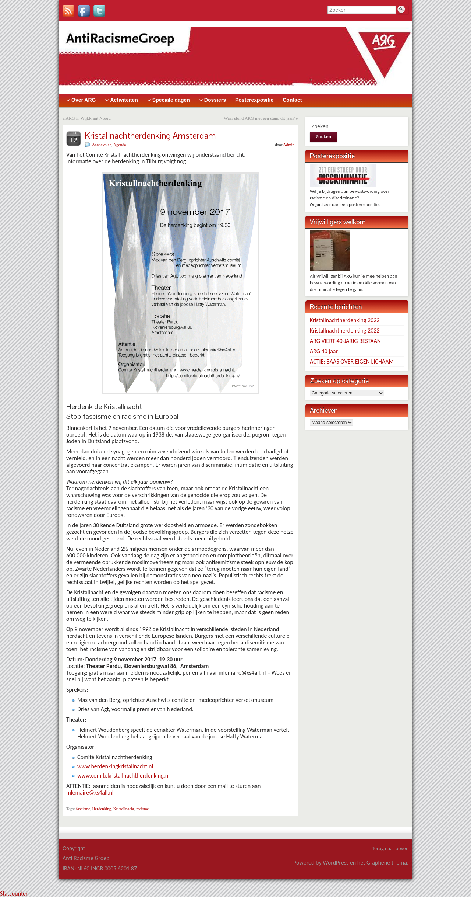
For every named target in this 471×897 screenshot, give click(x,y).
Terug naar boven (390, 848)
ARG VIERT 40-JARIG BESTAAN (345, 340)
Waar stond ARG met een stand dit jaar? (259, 118)
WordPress (335, 862)
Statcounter (14, 893)
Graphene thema (386, 862)
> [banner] (235, 57)
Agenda (119, 144)
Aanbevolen (101, 144)
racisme (142, 808)
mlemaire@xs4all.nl (90, 792)
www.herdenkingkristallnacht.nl (115, 766)
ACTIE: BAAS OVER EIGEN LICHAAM (352, 361)
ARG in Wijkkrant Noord (87, 118)
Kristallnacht (123, 808)
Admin (288, 144)
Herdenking (101, 808)
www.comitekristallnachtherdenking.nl (123, 775)
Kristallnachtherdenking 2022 (344, 320)
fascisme (83, 808)
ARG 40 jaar (324, 351)
